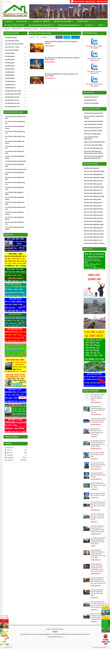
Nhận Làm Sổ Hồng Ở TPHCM (93, 130)
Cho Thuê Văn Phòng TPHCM (14, 44)
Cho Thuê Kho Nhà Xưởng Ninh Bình (14, 173)
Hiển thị (32, 37)
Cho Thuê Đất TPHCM (11, 50)
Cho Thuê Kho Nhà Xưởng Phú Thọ (14, 223)
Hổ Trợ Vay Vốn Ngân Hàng (92, 134)
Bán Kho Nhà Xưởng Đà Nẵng (93, 221)
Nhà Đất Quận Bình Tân (15, 106)
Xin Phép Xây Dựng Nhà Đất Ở (93, 113)
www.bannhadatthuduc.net (62, 634)
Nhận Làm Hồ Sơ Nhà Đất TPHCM (94, 142)
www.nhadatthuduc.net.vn (27, 634)
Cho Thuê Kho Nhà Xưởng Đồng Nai (15, 122)
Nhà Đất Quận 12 (15, 88)
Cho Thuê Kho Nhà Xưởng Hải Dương (14, 213)
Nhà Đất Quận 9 (15, 78)
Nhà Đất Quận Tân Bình (15, 103)
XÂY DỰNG (89, 25)
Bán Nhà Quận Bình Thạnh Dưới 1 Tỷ (40, 25)
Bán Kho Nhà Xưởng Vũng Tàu (93, 180)
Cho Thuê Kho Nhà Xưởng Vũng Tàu (15, 132)
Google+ (55, 631)
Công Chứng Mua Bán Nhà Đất (93, 121)
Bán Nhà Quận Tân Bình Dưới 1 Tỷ (69, 25)
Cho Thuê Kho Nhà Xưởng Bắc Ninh (14, 165)
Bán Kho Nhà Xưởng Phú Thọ (93, 240)
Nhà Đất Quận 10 (15, 81)
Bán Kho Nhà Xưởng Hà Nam (93, 206)
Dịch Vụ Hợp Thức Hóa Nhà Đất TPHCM (93, 117)
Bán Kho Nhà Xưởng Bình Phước (94, 196)
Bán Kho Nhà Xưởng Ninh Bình (93, 209)
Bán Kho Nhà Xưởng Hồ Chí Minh (94, 171)
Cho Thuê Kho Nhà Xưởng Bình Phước (14, 157)
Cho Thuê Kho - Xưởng (15, 47)
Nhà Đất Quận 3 (15, 59)
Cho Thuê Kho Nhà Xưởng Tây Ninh (14, 152)
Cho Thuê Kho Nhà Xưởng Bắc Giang (14, 198)
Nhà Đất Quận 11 (15, 84)
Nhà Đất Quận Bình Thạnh (15, 91)
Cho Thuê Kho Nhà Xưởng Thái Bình (14, 178)
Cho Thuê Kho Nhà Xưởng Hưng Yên (15, 183)
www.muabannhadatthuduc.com (45, 634)
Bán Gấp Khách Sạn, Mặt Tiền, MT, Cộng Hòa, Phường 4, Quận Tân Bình (62, 58)
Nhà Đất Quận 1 (15, 53)
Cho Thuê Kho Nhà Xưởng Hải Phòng (14, 218)
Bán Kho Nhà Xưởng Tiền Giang (94, 187)
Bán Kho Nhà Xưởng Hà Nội (92, 199)
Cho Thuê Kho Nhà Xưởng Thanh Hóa (15, 208)
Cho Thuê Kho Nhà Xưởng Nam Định (14, 203)
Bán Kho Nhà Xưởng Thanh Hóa (94, 231)
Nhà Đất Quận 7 (15, 72)
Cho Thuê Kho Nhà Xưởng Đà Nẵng (14, 193)
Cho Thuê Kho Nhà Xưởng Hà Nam (15, 169)
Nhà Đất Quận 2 (15, 56)
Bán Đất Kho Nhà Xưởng (63, 21)
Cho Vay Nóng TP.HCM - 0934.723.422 (91, 138)
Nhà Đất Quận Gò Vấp (15, 100)
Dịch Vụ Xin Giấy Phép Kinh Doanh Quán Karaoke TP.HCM (93, 152)
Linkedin (75, 37)
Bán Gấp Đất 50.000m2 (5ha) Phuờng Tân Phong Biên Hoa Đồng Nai (98, 464)
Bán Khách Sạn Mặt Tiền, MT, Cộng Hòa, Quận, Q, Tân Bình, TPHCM (61, 75)
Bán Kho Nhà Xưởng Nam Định (93, 228)
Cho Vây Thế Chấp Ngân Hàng (93, 148)
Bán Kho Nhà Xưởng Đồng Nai (93, 174)
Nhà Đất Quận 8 (15, 75)
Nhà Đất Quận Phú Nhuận (15, 94)
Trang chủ (8, 21)
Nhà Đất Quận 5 (15, 66)
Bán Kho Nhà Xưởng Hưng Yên (93, 215)
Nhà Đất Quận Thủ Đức (15, 97)
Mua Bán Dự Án (23, 21)
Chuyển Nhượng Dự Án (91, 97)
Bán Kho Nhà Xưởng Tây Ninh (93, 193)
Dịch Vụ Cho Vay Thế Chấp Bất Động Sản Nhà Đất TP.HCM (93, 157)
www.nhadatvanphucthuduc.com (80, 634)
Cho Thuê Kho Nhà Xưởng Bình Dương (14, 127)
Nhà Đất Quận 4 (15, 62)
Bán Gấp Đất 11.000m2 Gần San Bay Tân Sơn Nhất (97, 454)
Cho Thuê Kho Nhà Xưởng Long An (15, 137)
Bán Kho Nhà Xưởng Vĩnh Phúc (93, 218)
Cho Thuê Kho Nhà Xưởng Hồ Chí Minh (15, 117)
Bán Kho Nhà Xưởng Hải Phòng (93, 237)
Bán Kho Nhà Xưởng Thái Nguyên (94, 243)
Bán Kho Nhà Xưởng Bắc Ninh (93, 202)
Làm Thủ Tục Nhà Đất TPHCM (93, 145)
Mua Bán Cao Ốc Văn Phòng (14, 25)
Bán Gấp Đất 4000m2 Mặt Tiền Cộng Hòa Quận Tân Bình (98, 475)
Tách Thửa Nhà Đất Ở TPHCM (93, 124)
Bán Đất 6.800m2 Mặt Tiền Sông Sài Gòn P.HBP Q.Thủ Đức (98, 485)
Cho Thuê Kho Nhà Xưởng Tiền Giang (14, 142)
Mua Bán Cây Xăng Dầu (41, 21)
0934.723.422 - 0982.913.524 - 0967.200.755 (90, 1)
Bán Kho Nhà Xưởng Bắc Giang (93, 224)
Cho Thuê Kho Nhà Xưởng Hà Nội (15, 161)
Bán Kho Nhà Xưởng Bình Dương (94, 177)
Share (59, 37)
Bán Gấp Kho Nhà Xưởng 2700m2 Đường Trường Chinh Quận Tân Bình (98, 420)
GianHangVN (103, 647)
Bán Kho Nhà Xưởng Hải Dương (93, 234)
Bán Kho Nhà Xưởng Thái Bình (93, 212)
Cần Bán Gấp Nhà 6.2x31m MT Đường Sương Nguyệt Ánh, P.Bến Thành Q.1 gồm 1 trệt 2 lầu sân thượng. (97, 567)
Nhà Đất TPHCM (83, 21)
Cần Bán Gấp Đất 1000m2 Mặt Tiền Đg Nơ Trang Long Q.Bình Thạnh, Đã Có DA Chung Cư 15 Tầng (98, 553)
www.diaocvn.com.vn (58, 629)
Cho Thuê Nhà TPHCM (12, 41)
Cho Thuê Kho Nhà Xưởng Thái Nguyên (14, 228)
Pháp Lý (101, 25)
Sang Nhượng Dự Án (90, 100)
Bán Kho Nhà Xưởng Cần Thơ (93, 190)
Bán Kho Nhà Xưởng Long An (93, 184)
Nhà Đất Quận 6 (15, 69)
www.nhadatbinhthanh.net (55, 637)
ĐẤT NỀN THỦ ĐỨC (11, 37)
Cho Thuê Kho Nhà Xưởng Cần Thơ (14, 147)
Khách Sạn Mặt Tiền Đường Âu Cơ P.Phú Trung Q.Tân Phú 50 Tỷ (61, 42)
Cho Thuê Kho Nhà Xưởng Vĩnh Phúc (14, 188)
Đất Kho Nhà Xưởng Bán (91, 168)
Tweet (67, 37)
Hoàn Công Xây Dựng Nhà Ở (93, 127)
